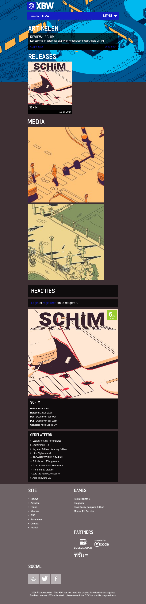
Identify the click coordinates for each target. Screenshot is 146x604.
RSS (33, 515)
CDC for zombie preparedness (100, 595)
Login (35, 302)
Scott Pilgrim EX (41, 445)
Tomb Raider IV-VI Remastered (48, 465)
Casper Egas (36, 46)
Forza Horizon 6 (82, 499)
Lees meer (110, 47)
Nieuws (34, 499)
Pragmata (79, 503)
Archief (34, 527)
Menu (107, 15)
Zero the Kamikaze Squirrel (46, 473)
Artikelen (35, 503)
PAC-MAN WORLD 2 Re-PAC (48, 457)
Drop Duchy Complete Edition (89, 507)
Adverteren (36, 519)
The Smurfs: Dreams (43, 469)
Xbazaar (35, 511)
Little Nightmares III (42, 453)
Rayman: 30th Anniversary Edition (50, 449)
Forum (34, 507)
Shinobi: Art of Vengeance (46, 461)
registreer (49, 302)
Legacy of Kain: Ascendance (47, 441)
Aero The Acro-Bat (42, 478)
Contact (34, 523)
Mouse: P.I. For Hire (84, 511)
